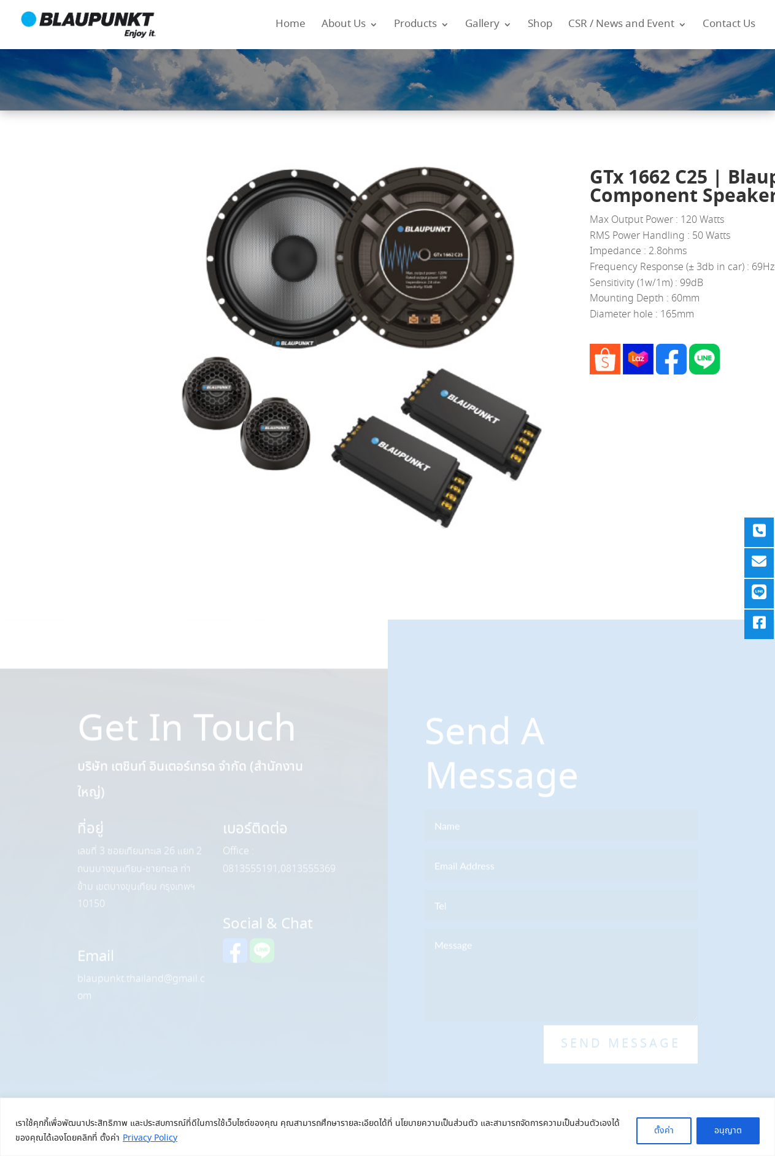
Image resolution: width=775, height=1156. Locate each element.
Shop (540, 26)
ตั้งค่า (664, 1131)
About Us (344, 26)
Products (415, 26)
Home (291, 26)
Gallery (482, 26)
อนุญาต (728, 1131)
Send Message (621, 1051)
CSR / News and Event (621, 26)
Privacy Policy (150, 1138)
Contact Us (729, 26)
